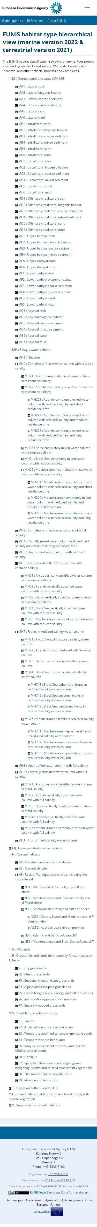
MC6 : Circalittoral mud (34, 192)
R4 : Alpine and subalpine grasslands (44, 987)
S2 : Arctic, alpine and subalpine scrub (45, 1027)
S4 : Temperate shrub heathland (41, 1039)
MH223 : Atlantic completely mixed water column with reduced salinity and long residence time (59, 435)
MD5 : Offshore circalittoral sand (41, 223)
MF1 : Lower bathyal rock (36, 273)
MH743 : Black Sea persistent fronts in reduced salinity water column (57, 708)
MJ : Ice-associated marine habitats (37, 848)
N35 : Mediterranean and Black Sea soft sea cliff (59, 941)
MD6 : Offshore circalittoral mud (41, 229)
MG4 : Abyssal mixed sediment (40, 329)
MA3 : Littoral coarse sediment (40, 99)
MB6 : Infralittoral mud (34, 155)
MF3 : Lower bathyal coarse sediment (45, 286)
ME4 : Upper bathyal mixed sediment (44, 254)
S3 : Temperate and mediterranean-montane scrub (55, 1033)
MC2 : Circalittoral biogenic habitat (43, 167)
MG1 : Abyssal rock (32, 310)
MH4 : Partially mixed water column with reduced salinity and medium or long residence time (52, 543)
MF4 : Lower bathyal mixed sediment (44, 292)
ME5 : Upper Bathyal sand (37, 261)
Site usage (53, 1192)
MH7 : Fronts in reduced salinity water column (51, 631)
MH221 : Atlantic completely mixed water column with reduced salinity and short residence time (59, 404)
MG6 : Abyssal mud (32, 342)
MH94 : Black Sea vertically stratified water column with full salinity (53, 819)
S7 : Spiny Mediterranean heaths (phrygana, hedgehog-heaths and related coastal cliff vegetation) (53, 1065)
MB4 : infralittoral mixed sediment (42, 142)
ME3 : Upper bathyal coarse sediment (45, 248)
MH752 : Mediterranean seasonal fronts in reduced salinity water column (60, 744)
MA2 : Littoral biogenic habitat (39, 92)
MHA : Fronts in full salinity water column (47, 840)
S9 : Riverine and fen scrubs (38, 1080)
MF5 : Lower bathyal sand (36, 298)
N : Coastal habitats (26, 854)
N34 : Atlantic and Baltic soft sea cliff (51, 935)
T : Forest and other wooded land (35, 1088)
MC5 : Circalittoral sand (35, 186)
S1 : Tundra (26, 1021)
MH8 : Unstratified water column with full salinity (53, 765)
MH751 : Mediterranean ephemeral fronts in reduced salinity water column (59, 733)
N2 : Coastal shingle (32, 868)
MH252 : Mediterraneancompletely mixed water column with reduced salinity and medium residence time (59, 502)
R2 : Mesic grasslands (33, 974)
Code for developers (75, 1192)
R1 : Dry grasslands (32, 968)
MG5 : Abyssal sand (32, 335)
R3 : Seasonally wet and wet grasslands (46, 980)
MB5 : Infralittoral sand (34, 148)
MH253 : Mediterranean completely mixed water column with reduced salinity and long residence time (60, 518)
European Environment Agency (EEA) (48, 1149)
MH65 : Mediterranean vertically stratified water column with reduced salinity (57, 621)
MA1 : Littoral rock (31, 86)
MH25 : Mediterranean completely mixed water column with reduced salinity (57, 471)
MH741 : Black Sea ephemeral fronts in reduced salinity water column (57, 686)
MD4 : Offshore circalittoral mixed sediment (49, 217)
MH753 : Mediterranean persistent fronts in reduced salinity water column (60, 755)
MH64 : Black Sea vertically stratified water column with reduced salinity (53, 610)
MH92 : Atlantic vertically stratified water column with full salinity (52, 797)
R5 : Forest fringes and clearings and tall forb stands (55, 993)
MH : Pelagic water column (31, 349)
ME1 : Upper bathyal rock (36, 236)
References (35, 20)
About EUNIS (57, 20)
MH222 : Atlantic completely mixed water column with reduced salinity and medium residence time (59, 420)
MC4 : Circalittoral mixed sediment (43, 180)
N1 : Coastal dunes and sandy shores (44, 862)
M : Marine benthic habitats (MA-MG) (38, 78)
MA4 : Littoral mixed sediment (39, 105)
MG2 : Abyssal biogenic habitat (40, 317)
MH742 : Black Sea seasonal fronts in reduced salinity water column (56, 697)
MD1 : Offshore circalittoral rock (41, 198)
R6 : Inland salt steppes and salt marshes (47, 999)
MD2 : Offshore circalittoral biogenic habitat (49, 205)
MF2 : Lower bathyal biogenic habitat (44, 279)
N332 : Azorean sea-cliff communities (58, 927)
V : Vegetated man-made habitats (36, 1105)
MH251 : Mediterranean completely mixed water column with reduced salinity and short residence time (60, 487)
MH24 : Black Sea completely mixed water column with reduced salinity (53, 461)
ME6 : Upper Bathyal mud (36, 267)
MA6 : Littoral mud (31, 117)
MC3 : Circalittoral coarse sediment (43, 173)
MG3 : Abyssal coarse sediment (41, 323)
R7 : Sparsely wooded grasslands (41, 1005)
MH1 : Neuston (29, 357)
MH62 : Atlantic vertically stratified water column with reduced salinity (52, 588)
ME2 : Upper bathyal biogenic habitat (44, 242)
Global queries (12, 20)
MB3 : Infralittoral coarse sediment (43, 136)
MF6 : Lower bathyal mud (36, 304)
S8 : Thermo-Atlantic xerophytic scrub (45, 1074)
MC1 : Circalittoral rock (34, 161)
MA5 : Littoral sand (31, 111)
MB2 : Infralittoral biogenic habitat (42, 130)
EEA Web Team (58, 1174)
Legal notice (42, 1211)
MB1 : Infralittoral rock (34, 124)
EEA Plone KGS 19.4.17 (60, 1180)
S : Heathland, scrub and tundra (34, 1013)
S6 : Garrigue (27, 1057)
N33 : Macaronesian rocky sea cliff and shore (57, 909)
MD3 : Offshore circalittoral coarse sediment (50, 211)
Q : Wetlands (21, 949)
